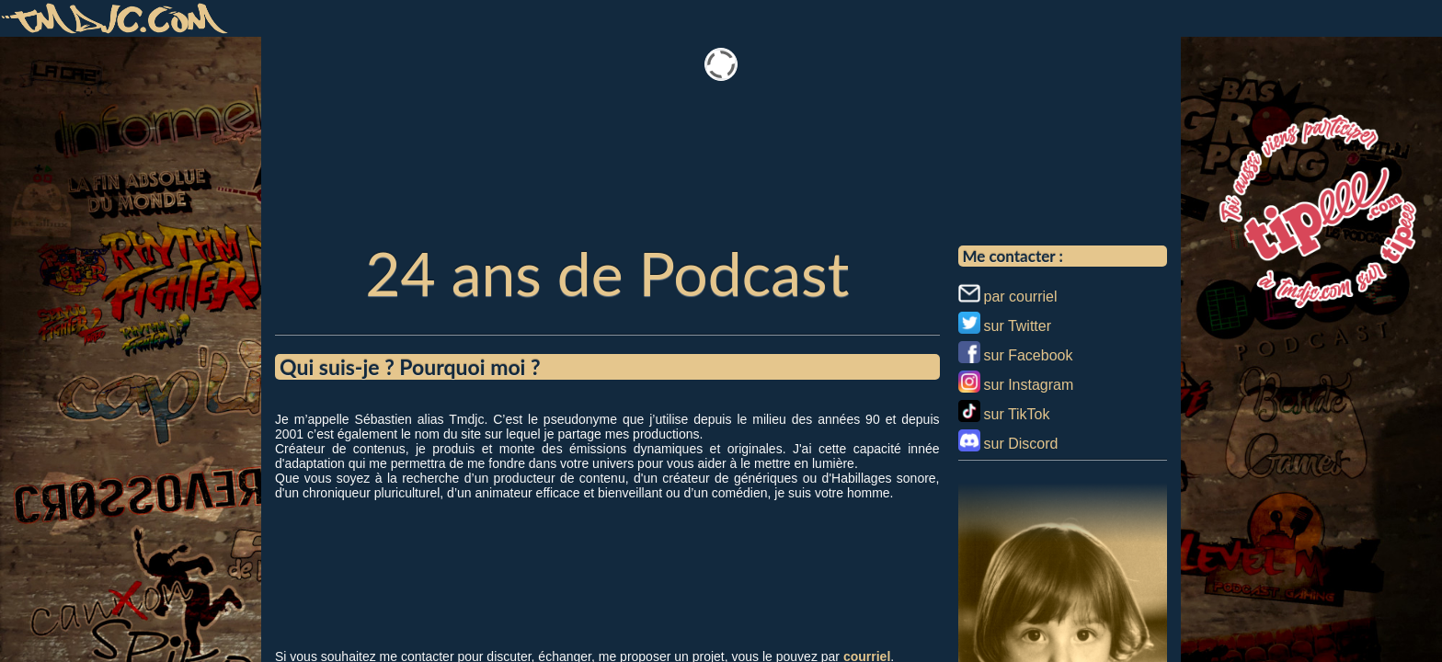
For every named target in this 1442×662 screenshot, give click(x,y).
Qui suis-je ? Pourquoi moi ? (410, 367)
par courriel (1021, 296)
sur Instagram (1029, 385)
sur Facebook (1028, 355)
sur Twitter (1018, 326)
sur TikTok (1017, 414)
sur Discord (1021, 443)
